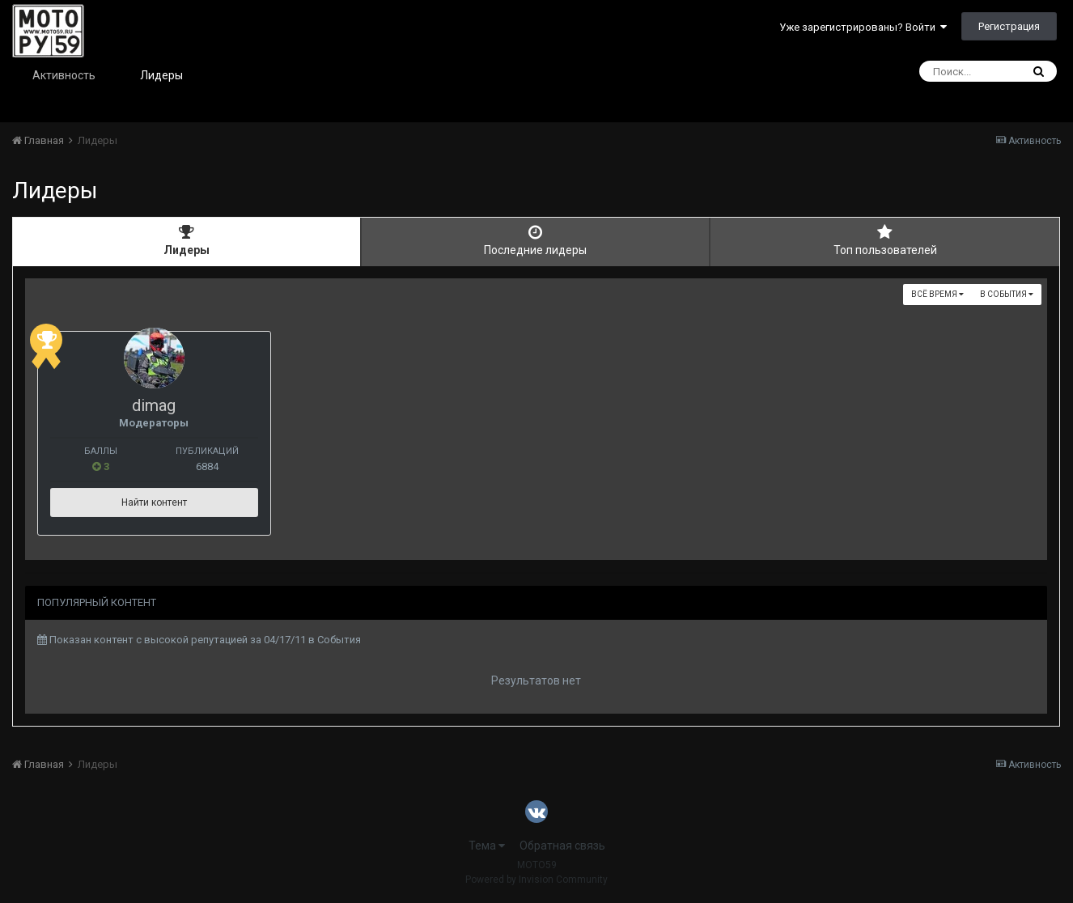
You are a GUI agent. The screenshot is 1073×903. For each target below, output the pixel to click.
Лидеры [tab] (186, 240)
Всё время (937, 294)
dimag (196, 405)
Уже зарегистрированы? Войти (863, 27)
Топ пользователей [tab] (885, 240)
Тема (487, 845)
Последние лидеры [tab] (535, 240)
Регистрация (1009, 26)
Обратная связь (562, 845)
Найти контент (196, 502)
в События (1006, 294)
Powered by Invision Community (536, 879)
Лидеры (161, 75)
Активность (63, 75)
